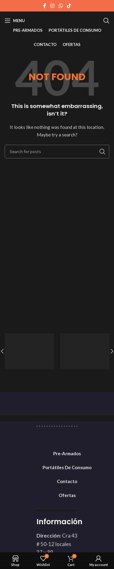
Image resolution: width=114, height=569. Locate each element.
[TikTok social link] (69, 5)
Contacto (67, 481)
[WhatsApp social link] (61, 5)
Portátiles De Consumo (67, 467)
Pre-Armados (67, 453)
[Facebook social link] (44, 5)
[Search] (106, 21)
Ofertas (67, 495)
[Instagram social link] (52, 5)
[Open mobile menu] (15, 21)
